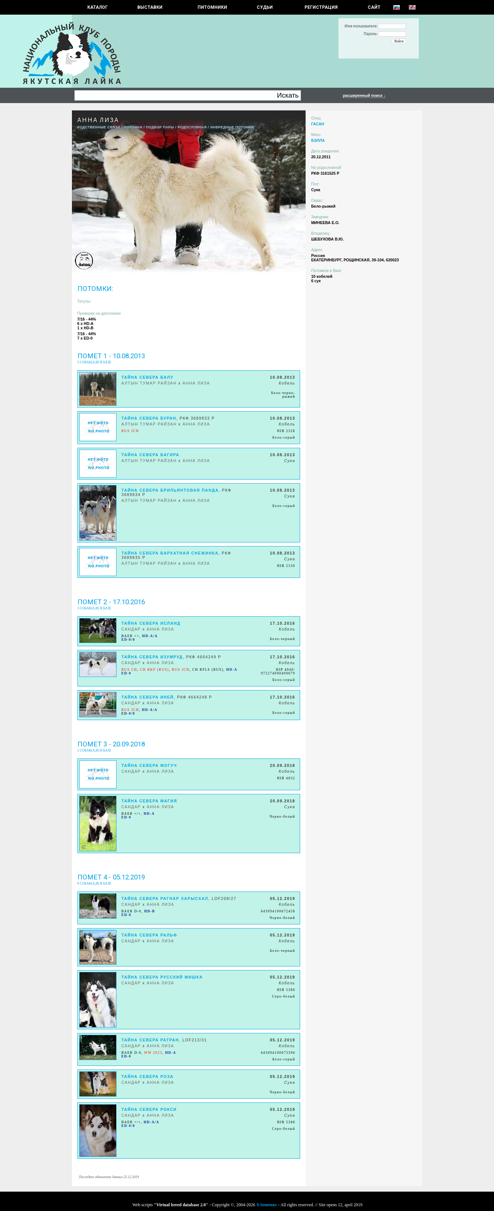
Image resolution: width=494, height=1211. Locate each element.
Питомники (212, 7)
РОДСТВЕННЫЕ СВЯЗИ (98, 127)
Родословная (192, 127)
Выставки (149, 7)
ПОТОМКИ (133, 127)
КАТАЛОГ (97, 7)
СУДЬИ (265, 7)
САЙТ (374, 7)
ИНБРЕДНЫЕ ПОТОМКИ (232, 127)
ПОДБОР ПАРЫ (160, 127)
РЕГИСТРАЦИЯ (321, 7)
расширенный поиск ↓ (364, 95)
